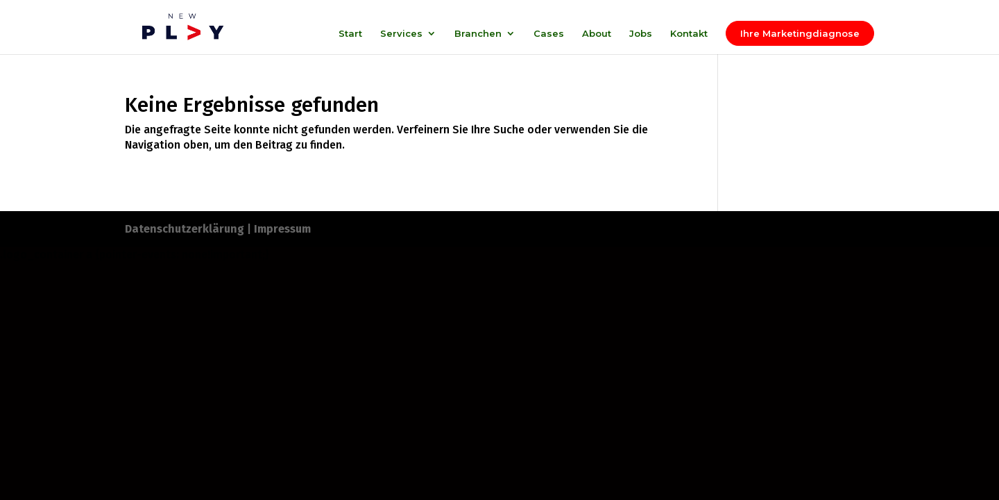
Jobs (640, 33)
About (596, 33)
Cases (548, 33)
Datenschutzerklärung (184, 228)
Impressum (282, 228)
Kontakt (689, 33)
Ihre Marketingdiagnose (800, 33)
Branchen (478, 33)
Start (350, 33)
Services (401, 33)
